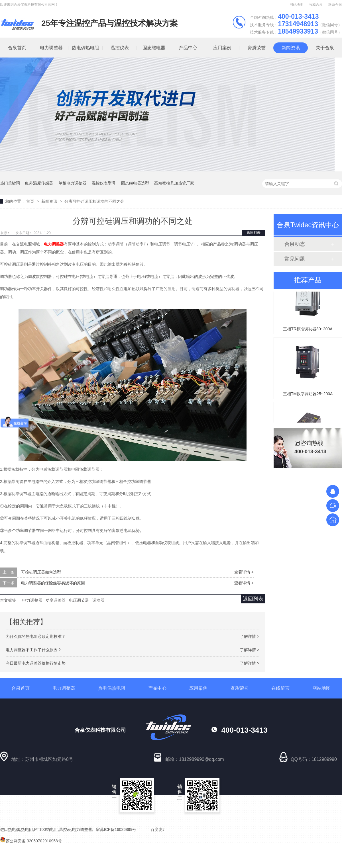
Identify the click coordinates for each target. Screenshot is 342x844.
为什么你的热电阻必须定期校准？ (36, 636)
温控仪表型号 (104, 183)
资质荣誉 (256, 47)
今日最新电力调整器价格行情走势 (36, 663)
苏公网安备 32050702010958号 (31, 841)
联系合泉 (335, 5)
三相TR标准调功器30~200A (307, 329)
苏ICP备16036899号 (118, 829)
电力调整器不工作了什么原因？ (34, 650)
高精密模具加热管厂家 (174, 183)
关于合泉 (325, 47)
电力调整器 (51, 47)
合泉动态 (294, 244)
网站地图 (296, 5)
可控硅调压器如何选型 (41, 572)
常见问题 (294, 259)
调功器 (98, 600)
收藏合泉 (316, 5)
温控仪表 (120, 47)
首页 (30, 201)
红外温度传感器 (39, 183)
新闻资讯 (291, 47)
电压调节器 (79, 600)
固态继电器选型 (135, 183)
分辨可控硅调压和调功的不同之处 (94, 201)
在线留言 (280, 688)
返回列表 (253, 233)
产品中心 (188, 47)
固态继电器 (153, 47)
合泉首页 (20, 688)
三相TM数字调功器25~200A (308, 394)
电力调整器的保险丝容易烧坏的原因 (53, 583)
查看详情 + (244, 572)
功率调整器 (56, 600)
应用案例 (222, 47)
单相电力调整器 (72, 183)
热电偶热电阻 (85, 47)
